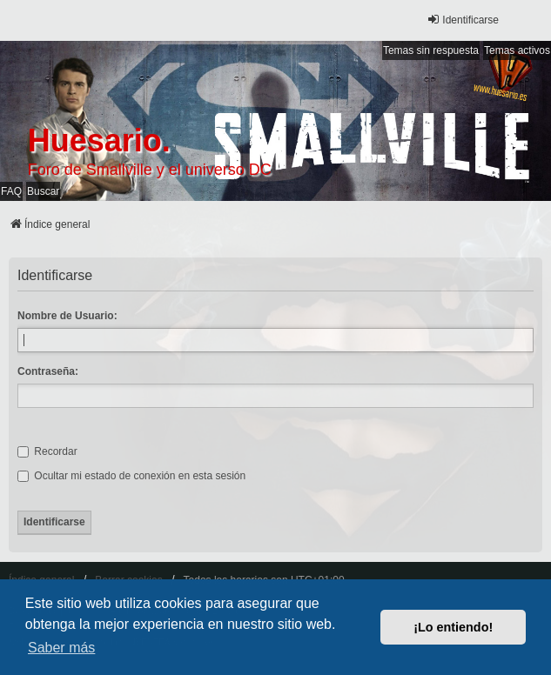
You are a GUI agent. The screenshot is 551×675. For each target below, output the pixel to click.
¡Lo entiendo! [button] (453, 627)
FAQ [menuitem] (11, 191)
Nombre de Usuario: (67, 316)
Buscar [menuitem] (43, 191)
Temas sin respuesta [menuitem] (431, 50)
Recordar (47, 451)
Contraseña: (47, 371)
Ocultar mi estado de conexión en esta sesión (131, 476)
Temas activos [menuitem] (517, 50)
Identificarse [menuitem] (463, 19)
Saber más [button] (61, 647)
